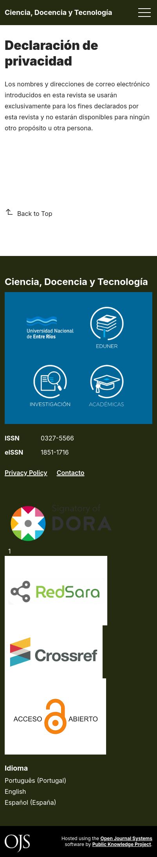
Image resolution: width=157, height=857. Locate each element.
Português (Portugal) (35, 780)
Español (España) (30, 802)
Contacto (71, 473)
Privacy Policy (26, 473)
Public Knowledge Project (121, 844)
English (15, 791)
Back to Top (28, 213)
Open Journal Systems (126, 838)
